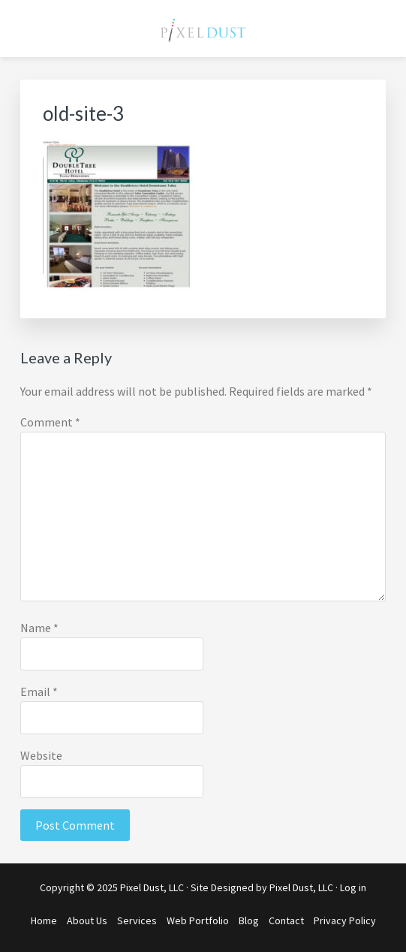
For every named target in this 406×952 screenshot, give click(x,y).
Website (41, 755)
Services (137, 920)
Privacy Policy (345, 920)
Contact (286, 920)
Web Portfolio (198, 920)
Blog (249, 920)
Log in (353, 887)
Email (39, 691)
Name (39, 627)
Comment (50, 421)
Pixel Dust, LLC (301, 887)
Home (44, 920)
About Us (87, 920)
